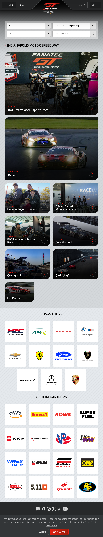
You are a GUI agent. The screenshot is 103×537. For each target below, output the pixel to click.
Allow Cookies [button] (59, 532)
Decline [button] (43, 532)
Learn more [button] (51, 525)
